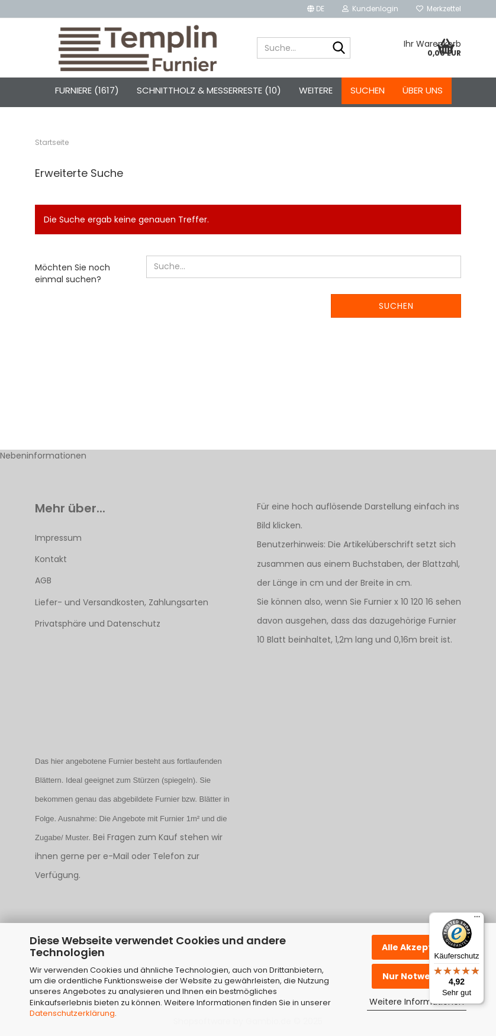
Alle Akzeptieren (419, 947)
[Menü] (477, 919)
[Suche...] (339, 48)
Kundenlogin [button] (370, 9)
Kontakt (51, 559)
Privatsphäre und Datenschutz (97, 624)
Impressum (58, 538)
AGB (43, 580)
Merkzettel (438, 9)
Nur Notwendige (419, 976)
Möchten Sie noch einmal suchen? (72, 273)
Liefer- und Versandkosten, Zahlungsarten (121, 602)
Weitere (316, 90)
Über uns (422, 90)
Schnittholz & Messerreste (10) (209, 90)
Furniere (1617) (87, 90)
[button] (315, 9)
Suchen (367, 90)
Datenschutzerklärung (72, 1013)
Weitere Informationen (416, 1002)
